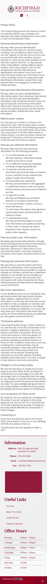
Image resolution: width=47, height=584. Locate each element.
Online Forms (12, 517)
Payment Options (14, 523)
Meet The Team (13, 512)
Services (10, 506)
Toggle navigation (5, 3)
